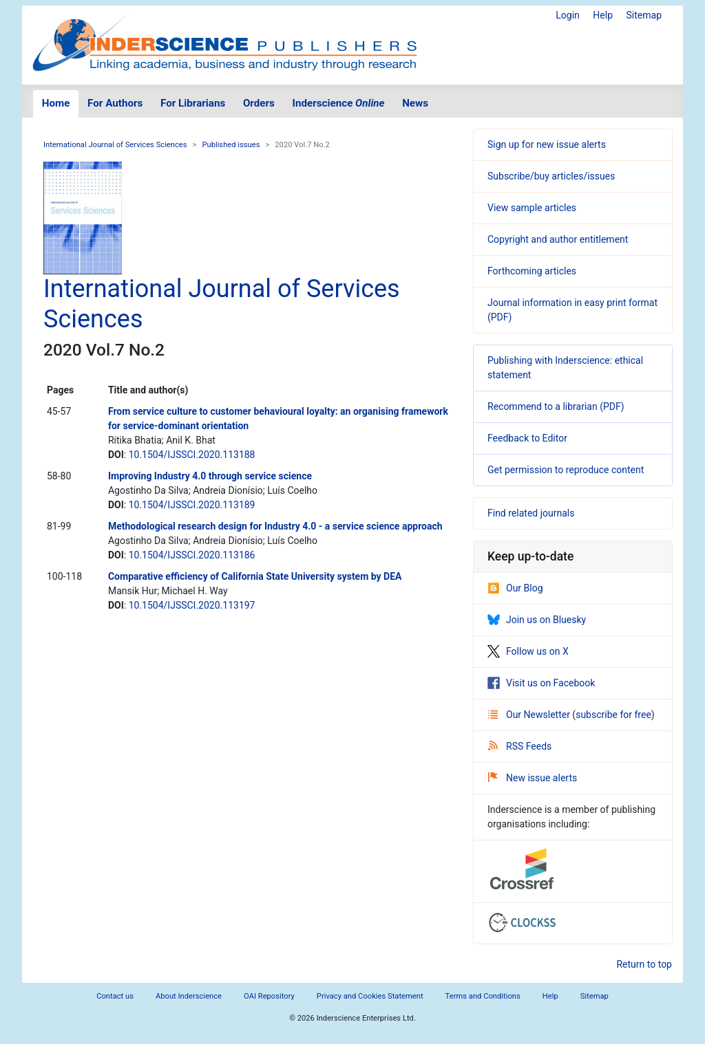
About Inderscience (189, 996)
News (415, 103)
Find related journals (530, 513)
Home (56, 103)
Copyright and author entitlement (557, 239)
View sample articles (531, 207)
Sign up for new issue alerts (546, 144)
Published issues (231, 144)
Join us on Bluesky (536, 619)
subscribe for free (613, 714)
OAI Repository (269, 996)
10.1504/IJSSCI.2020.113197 (192, 605)
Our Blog (515, 588)
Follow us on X (528, 651)
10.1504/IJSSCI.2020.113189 (192, 504)
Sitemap (644, 15)
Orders (259, 103)
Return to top (644, 964)
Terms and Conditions (482, 996)
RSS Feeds (519, 746)
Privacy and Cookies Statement (370, 996)
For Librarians (192, 103)
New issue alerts (532, 777)
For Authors (115, 103)
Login (568, 15)
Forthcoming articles (531, 270)
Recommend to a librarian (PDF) (555, 406)
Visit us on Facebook (541, 682)
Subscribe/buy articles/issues (551, 176)
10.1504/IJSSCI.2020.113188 (192, 454)
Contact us (115, 996)
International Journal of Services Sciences (115, 144)
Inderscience (339, 103)
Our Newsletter (530, 714)
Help (603, 15)
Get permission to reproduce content (565, 469)
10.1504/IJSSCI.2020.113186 (192, 555)
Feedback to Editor (527, 438)
